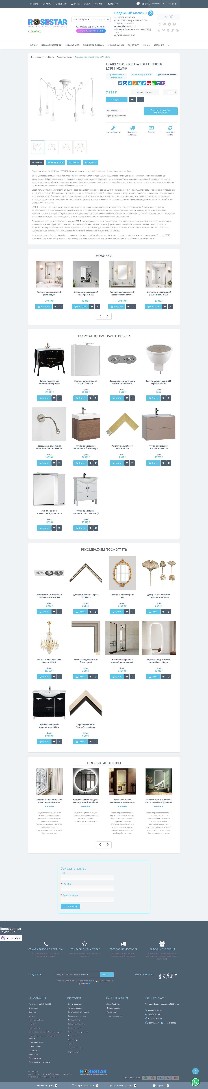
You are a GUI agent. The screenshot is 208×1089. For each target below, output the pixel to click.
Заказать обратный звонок (91, 26)
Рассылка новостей (114, 1016)
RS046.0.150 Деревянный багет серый (86, 660)
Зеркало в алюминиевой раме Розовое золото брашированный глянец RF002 (122, 293)
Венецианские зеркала (77, 1016)
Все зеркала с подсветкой (78, 1032)
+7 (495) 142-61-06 (124, 17)
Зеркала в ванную (116, 45)
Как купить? (90, 162)
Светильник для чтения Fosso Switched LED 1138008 (49, 447)
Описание (37, 162)
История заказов (113, 1008)
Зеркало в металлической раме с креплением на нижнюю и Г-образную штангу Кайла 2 (49, 801)
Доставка (50, 4)
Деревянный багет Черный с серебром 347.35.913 (85, 725)
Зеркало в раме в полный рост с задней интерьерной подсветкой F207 (158, 801)
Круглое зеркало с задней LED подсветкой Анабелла (85, 801)
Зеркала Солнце (74, 1020)
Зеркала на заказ (74, 1036)
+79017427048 (139, 20)
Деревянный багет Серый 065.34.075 (85, 595)
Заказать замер (70, 906)
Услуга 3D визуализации (91, 30)
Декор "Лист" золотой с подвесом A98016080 (158, 595)
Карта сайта (33, 1054)
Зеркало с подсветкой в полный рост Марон (158, 660)
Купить (44, 398)
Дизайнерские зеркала (93, 45)
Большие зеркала (75, 1004)
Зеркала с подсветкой (51, 45)
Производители (35, 1058)
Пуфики (71, 1044)
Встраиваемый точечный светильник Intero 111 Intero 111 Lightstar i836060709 (49, 596)
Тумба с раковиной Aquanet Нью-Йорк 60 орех (86, 447)
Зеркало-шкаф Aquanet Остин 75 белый (85, 382)
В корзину (44, 306)
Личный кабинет (113, 1004)
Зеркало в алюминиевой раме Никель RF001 (159, 293)
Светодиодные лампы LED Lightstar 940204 (159, 382)
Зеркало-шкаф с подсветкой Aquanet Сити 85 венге (49, 512)
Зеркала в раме (72, 45)
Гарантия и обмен (36, 1020)
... (168, 45)
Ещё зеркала (133, 45)
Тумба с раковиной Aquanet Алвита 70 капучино (158, 447)
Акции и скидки (74, 1052)
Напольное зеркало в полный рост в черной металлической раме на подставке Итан (122, 661)
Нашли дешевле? (145, 92)
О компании (35, 4)
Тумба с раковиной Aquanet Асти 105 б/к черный (49, 725)
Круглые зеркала (74, 1040)
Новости (103, 4)
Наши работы (88, 4)
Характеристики (55, 162)
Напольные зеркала (75, 1008)
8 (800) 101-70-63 (124, 23)
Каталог (33, 45)
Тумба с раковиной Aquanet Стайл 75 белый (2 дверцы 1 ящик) (86, 512)
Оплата (62, 4)
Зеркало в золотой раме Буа (122, 595)
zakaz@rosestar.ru (124, 26)
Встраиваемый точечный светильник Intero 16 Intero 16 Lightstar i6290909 (122, 382)
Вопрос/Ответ (34, 1050)
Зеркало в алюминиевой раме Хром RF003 (86, 293)
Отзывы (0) (74, 162)
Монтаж (74, 4)
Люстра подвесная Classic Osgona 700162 (49, 660)
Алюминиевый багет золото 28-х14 (122, 447)
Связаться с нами (36, 1042)
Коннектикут (154, 4)
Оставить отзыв (168, 74)
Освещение (159, 45)
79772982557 (122, 20)
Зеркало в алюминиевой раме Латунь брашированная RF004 (49, 293)
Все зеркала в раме (75, 1028)
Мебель (146, 45)
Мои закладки (112, 1012)
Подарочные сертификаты (39, 1062)
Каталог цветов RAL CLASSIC (40, 1004)
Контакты (116, 4)
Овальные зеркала (75, 1048)
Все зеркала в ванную (76, 1024)
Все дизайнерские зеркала (78, 1012)
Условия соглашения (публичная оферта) (45, 1032)
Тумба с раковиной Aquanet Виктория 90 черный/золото (49, 382)
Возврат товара (35, 1046)
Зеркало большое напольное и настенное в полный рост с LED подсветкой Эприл (122, 801)
